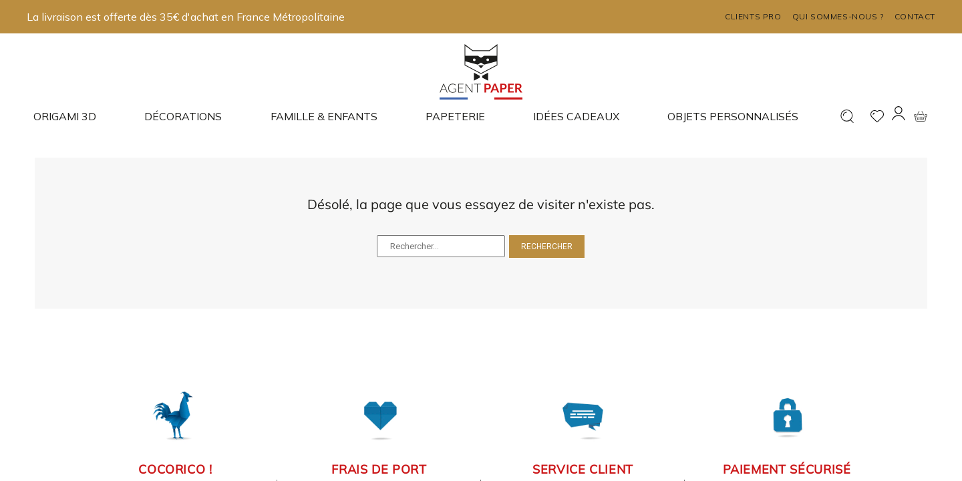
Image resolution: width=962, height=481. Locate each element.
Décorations (183, 116)
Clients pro (753, 16)
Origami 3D (64, 116)
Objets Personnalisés (732, 116)
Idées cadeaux (576, 116)
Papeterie (455, 116)
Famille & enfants (324, 116)
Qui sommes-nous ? (838, 16)
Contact (915, 16)
